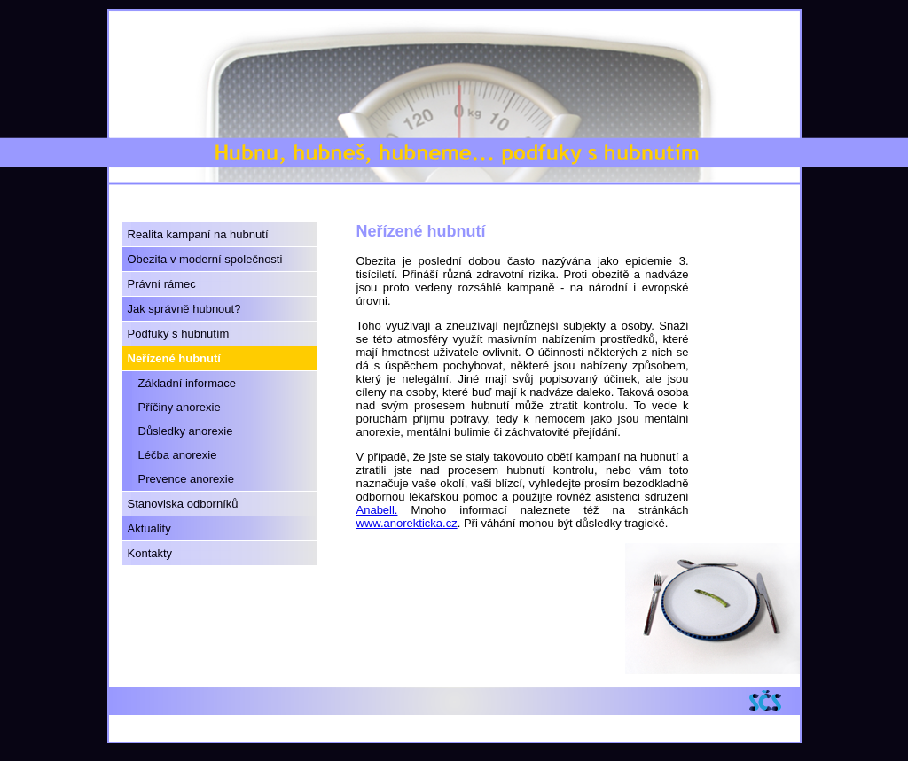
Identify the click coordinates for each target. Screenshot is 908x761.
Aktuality (149, 528)
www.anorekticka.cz (407, 523)
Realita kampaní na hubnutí (198, 234)
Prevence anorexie (186, 478)
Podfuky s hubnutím (179, 333)
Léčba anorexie (177, 455)
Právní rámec (162, 284)
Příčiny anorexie (179, 407)
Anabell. (377, 509)
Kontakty (150, 553)
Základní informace (187, 383)
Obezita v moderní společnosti (205, 259)
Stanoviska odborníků (183, 503)
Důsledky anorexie (185, 431)
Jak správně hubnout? (184, 308)
